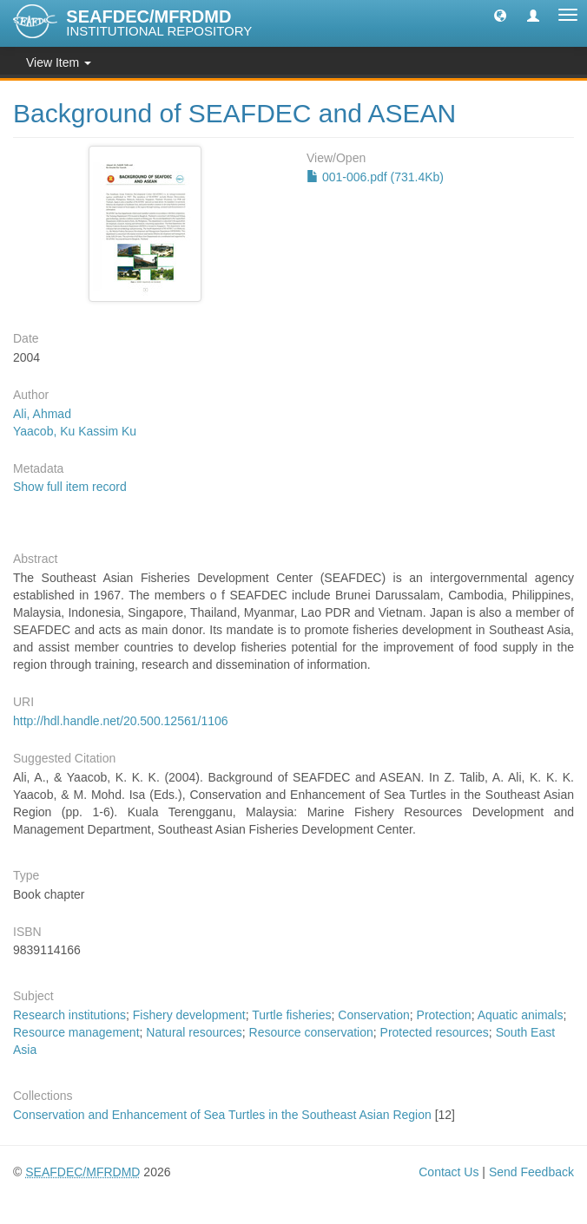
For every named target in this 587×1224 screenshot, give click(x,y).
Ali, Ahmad (42, 414)
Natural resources (194, 1032)
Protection (444, 1015)
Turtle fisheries (291, 1015)
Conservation (374, 1015)
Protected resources (434, 1032)
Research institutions (69, 1015)
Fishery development (189, 1015)
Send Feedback (531, 1172)
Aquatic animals (521, 1015)
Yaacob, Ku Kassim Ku (74, 431)
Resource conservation (311, 1032)
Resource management (76, 1032)
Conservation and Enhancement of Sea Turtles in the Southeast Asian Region (222, 1115)
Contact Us (448, 1172)
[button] (500, 14)
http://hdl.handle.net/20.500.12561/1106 (120, 721)
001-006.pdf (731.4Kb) (375, 177)
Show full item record (70, 487)
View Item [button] (58, 62)
